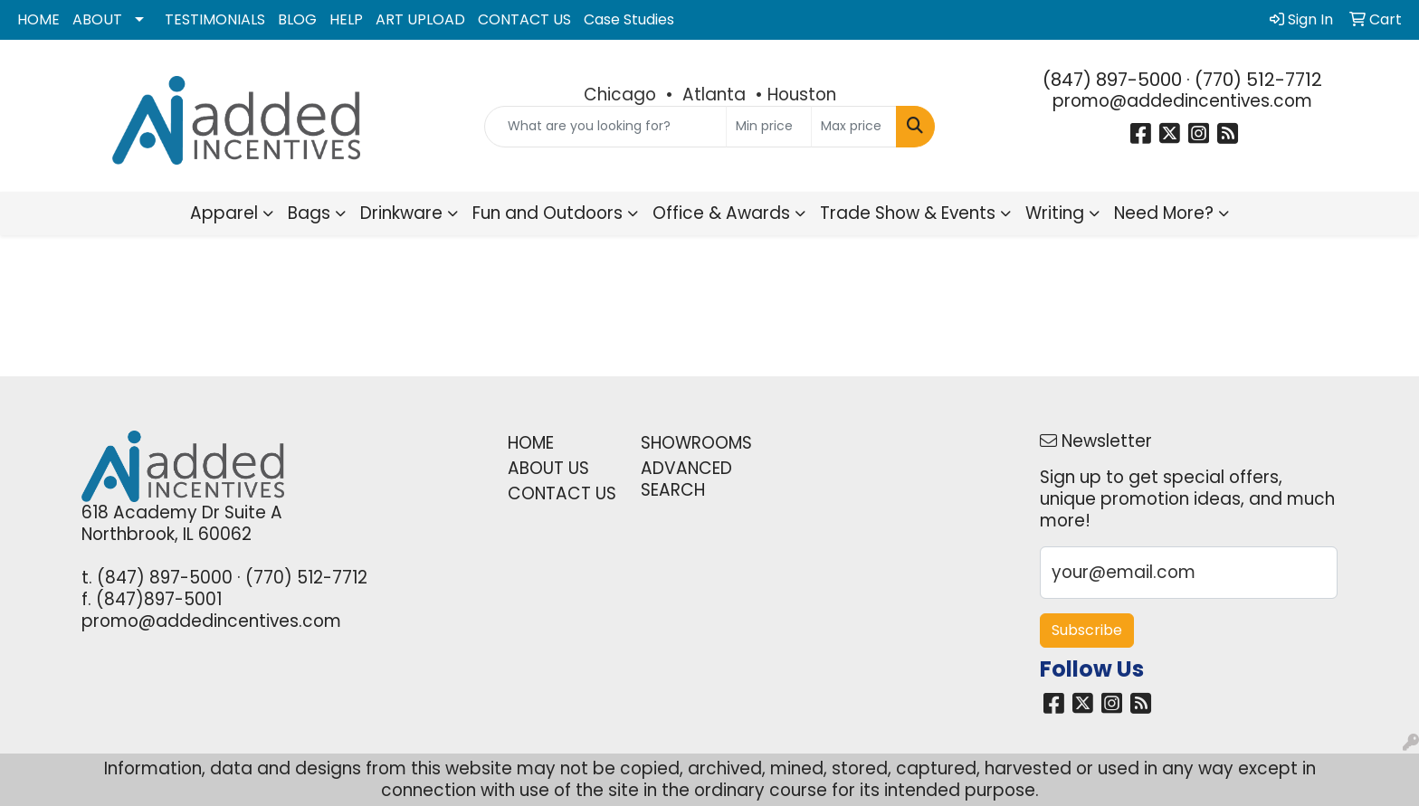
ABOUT (97, 19)
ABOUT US (548, 468)
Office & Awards (721, 213)
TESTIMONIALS (215, 19)
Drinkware (401, 213)
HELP (346, 19)
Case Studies (629, 19)
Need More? (1164, 213)
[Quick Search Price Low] (769, 126)
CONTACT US (524, 19)
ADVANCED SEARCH (686, 479)
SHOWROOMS (696, 443)
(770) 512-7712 (1258, 79)
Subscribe (1087, 630)
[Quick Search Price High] (854, 126)
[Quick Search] (606, 126)
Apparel (224, 213)
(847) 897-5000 (1112, 79)
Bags (309, 213)
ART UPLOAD (420, 19)
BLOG (297, 19)
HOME (38, 19)
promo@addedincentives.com (1182, 101)
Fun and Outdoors (547, 213)
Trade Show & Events (907, 213)
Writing (1054, 213)
